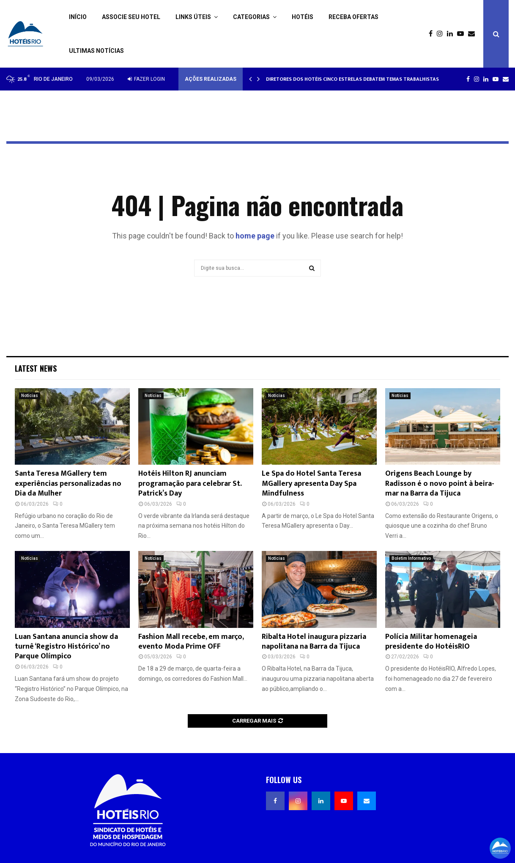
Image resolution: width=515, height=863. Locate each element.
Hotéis (302, 17)
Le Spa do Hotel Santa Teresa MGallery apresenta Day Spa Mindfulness (311, 483)
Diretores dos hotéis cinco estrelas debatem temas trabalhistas (352, 79)
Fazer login (146, 79)
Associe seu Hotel (131, 17)
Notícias (29, 395)
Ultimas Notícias (96, 50)
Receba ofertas (353, 17)
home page (255, 235)
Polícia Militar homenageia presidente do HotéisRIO (431, 641)
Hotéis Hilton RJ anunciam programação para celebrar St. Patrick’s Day (189, 483)
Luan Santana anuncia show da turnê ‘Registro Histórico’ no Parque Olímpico (66, 646)
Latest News (36, 368)
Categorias (251, 17)
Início (78, 17)
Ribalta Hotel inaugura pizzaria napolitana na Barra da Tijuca (314, 641)
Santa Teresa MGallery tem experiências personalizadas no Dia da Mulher (68, 483)
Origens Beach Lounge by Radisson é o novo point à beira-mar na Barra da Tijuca (439, 483)
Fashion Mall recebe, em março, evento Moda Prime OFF (191, 641)
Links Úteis (193, 17)
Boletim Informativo (411, 558)
